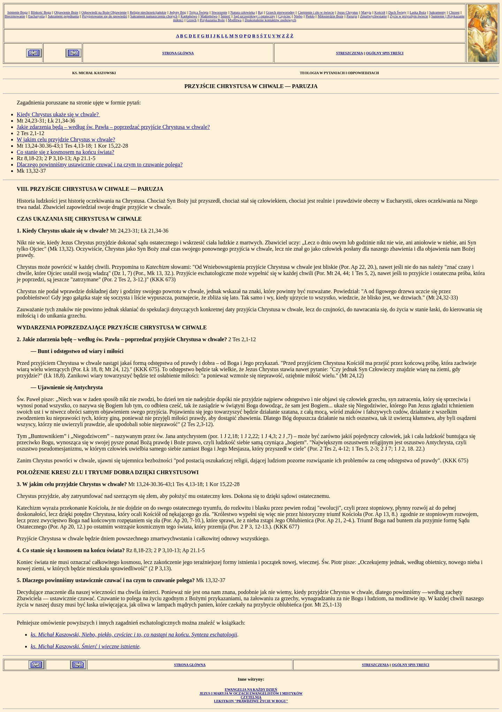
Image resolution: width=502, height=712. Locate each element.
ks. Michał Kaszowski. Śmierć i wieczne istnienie (85, 646)
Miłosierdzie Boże (330, 16)
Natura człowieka (242, 12)
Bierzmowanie (15, 16)
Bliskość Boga (41, 12)
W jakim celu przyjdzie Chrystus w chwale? (66, 139)
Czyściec (284, 16)
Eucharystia (36, 16)
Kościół (379, 12)
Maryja (366, 12)
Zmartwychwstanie (373, 16)
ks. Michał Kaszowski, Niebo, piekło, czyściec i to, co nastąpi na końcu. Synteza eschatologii (134, 634)
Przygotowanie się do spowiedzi (104, 16)
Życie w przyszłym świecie (409, 16)
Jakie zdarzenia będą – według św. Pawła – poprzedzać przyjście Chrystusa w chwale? (113, 127)
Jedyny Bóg (177, 12)
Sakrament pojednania (63, 16)
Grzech (192, 20)
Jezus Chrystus (347, 12)
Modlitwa (235, 20)
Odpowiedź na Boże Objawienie (104, 12)
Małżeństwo (209, 16)
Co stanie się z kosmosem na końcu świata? (65, 152)
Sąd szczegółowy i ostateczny (254, 16)
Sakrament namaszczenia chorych (153, 16)
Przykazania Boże (212, 20)
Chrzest (454, 12)
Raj (260, 12)
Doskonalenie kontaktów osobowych (270, 20)
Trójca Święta (198, 12)
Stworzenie (219, 12)
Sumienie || (439, 16)
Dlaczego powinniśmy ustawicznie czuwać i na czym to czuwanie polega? (100, 164)
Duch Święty (397, 12)
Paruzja (352, 16)
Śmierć (225, 16)
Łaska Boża (418, 12)
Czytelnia (251, 697)
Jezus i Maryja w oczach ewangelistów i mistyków (251, 693)
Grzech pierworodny (280, 12)
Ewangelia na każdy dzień (251, 689)
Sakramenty (437, 12)
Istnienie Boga (17, 12)
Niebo (298, 16)
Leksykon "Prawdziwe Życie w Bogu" (251, 701)
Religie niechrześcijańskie (148, 12)
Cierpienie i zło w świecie (316, 12)
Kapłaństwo (189, 16)
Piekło (310, 16)
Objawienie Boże (66, 12)
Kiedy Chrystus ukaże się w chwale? (58, 114)
